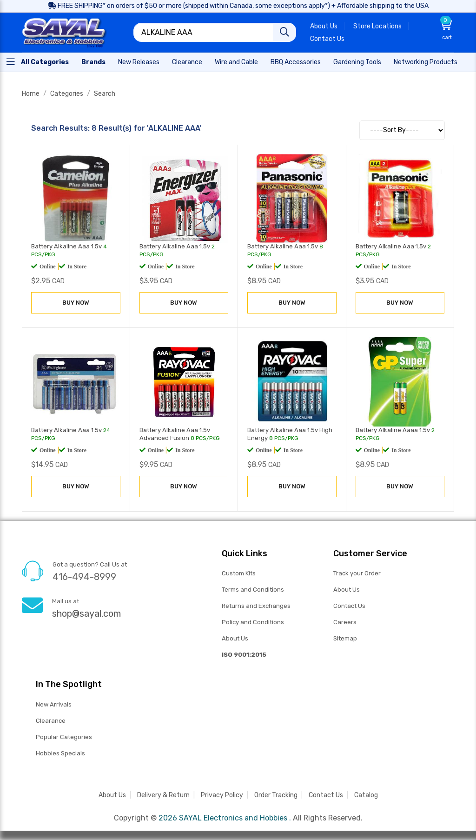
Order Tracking (276, 795)
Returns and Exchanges (256, 605)
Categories (66, 94)
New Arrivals (54, 704)
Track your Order (357, 573)
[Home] (37, 61)
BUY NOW (75, 302)
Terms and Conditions (253, 589)
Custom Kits (239, 573)
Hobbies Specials (60, 753)
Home (31, 94)
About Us (323, 26)
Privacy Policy (222, 795)
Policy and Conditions (253, 622)
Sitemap (345, 638)
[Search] (284, 32)
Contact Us (327, 39)
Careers (345, 622)
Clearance (51, 720)
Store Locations (377, 26)
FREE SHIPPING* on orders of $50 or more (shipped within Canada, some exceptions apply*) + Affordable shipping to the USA (238, 6)
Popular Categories (64, 736)
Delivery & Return (163, 795)
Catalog (366, 795)
